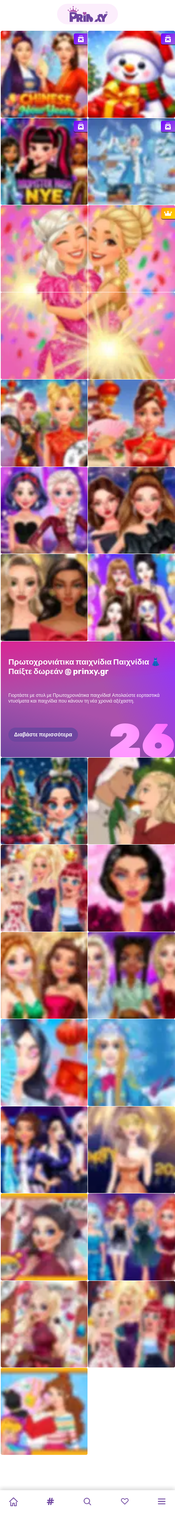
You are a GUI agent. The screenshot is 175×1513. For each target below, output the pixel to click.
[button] (50, 1501)
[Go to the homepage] (87, 14)
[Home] (13, 1501)
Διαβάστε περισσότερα (43, 734)
